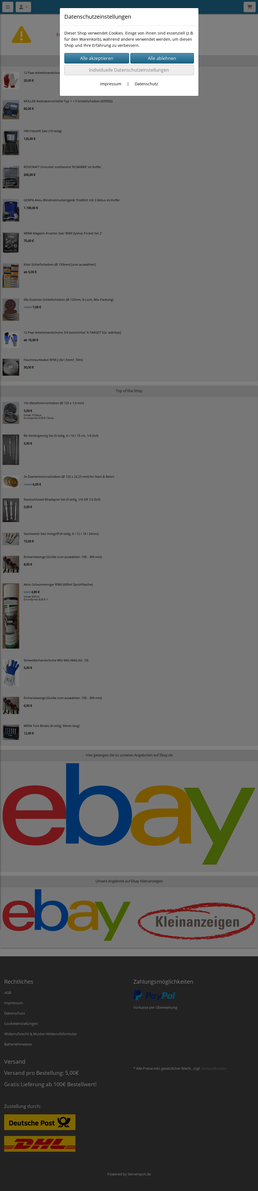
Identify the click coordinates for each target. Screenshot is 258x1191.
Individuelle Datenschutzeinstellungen (129, 70)
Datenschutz (146, 83)
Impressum (110, 83)
